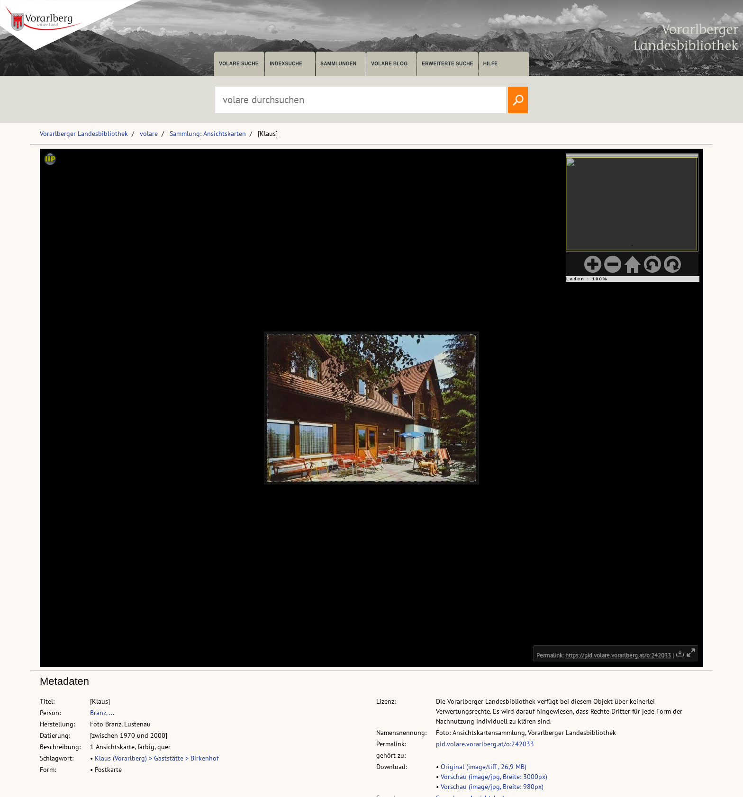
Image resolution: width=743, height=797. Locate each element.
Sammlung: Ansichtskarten (208, 133)
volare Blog (389, 63)
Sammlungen (338, 63)
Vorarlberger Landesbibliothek (84, 133)
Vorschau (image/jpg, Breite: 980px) (492, 786)
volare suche (239, 63)
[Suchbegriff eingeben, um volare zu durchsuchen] (360, 100)
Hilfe (490, 63)
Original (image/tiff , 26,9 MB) (483, 766)
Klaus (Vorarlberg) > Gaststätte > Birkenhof (156, 758)
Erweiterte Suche (447, 63)
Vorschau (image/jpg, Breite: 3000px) (494, 776)
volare (149, 133)
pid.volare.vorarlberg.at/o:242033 (485, 744)
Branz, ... (102, 712)
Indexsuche (286, 63)
